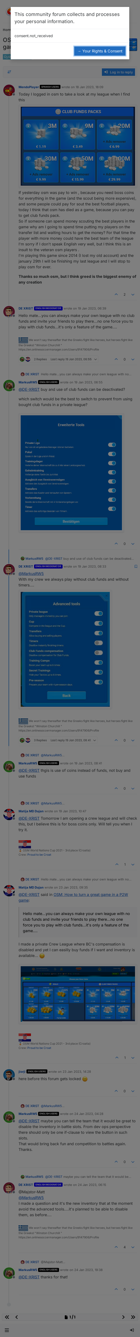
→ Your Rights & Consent (99, 51)
